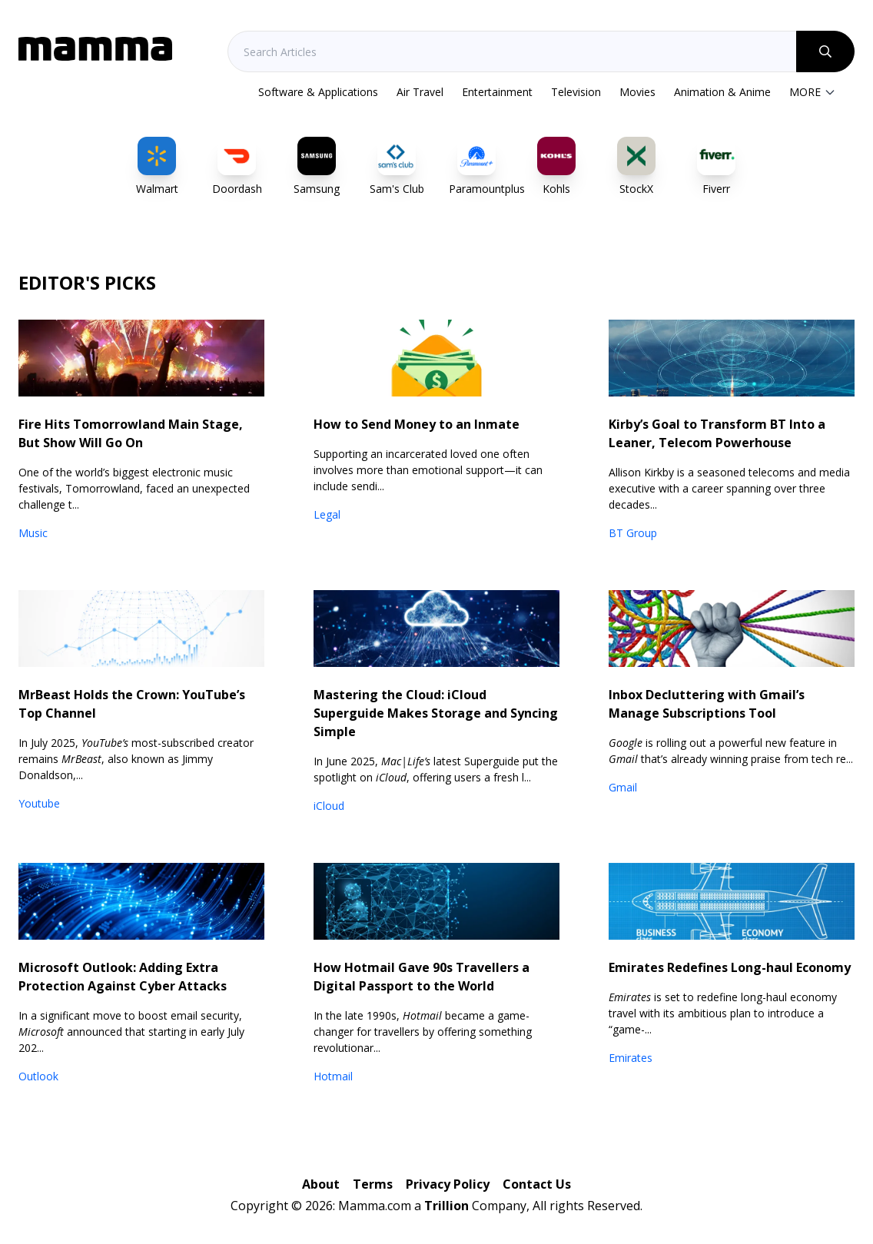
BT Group (633, 533)
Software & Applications (318, 92)
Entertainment (497, 92)
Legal (327, 514)
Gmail (623, 787)
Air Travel (420, 92)
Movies (637, 92)
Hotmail (333, 1076)
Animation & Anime (722, 92)
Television (576, 92)
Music (33, 533)
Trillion (446, 1205)
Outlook (38, 1076)
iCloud (329, 805)
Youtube (39, 803)
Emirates (630, 1057)
